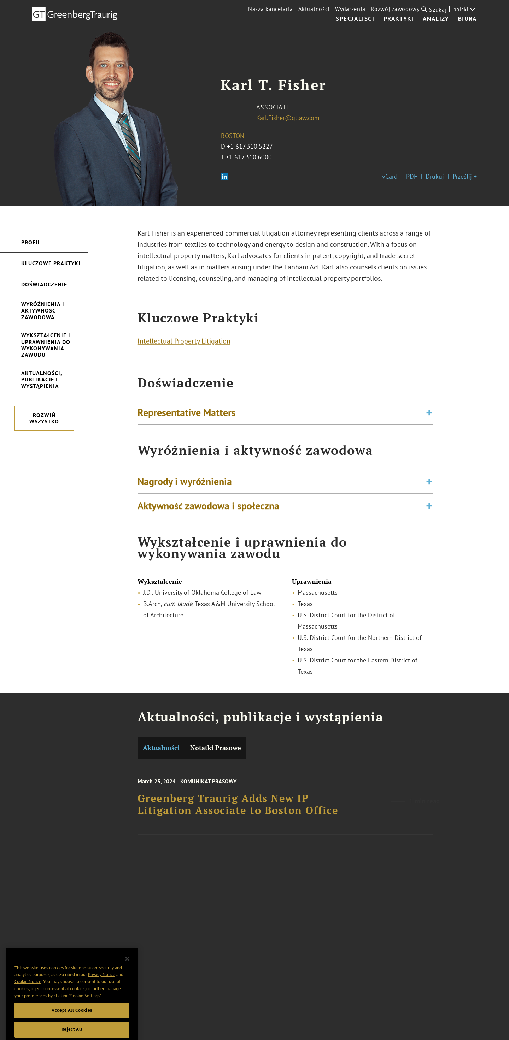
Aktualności (313, 9)
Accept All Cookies (72, 1025)
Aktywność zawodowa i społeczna (208, 510)
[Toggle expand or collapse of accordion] (429, 415)
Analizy (436, 19)
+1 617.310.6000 (249, 157)
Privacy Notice (101, 989)
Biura (467, 19)
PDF (411, 176)
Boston (232, 136)
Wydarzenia (350, 9)
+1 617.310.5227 (250, 146)
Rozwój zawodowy (395, 9)
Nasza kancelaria (270, 9)
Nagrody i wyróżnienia (185, 486)
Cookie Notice (27, 996)
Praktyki (399, 19)
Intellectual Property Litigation (184, 343)
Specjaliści (355, 19)
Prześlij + (464, 176)
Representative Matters (187, 414)
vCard (390, 176)
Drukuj (435, 176)
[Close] (127, 973)
